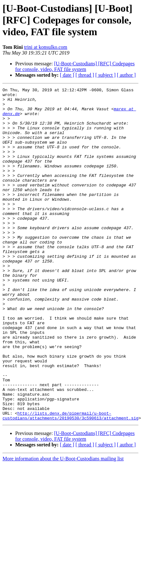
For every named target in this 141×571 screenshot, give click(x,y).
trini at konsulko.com (45, 47)
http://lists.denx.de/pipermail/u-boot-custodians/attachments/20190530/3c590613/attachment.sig (70, 481)
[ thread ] (84, 75)
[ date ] (67, 75)
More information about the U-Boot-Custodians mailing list (63, 525)
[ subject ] (105, 75)
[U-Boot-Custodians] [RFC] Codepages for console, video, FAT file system (75, 66)
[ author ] (126, 75)
